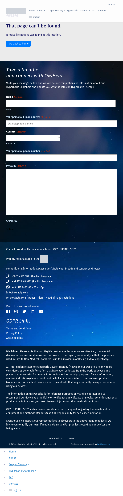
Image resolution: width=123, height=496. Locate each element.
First (8, 109)
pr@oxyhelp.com (16, 297)
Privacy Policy (14, 333)
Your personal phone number (28, 151)
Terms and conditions (18, 328)
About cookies (14, 337)
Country (10, 143)
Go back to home (18, 43)
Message (16, 166)
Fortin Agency (103, 444)
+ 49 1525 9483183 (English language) (29, 281)
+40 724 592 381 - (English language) (29, 276)
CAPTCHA (11, 220)
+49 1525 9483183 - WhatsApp (25, 287)
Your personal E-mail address (28, 117)
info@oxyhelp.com (17, 292)
